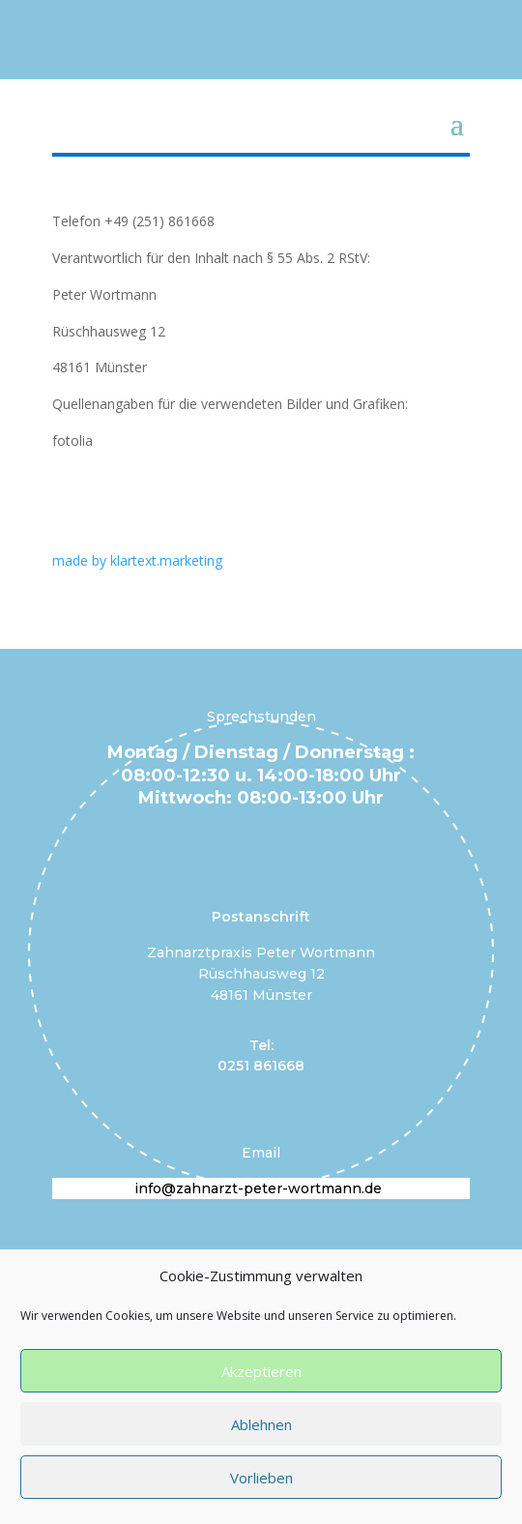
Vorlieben (261, 1477)
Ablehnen (261, 1424)
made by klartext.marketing (137, 560)
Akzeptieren (261, 1371)
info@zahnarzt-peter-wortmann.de (258, 1188)
